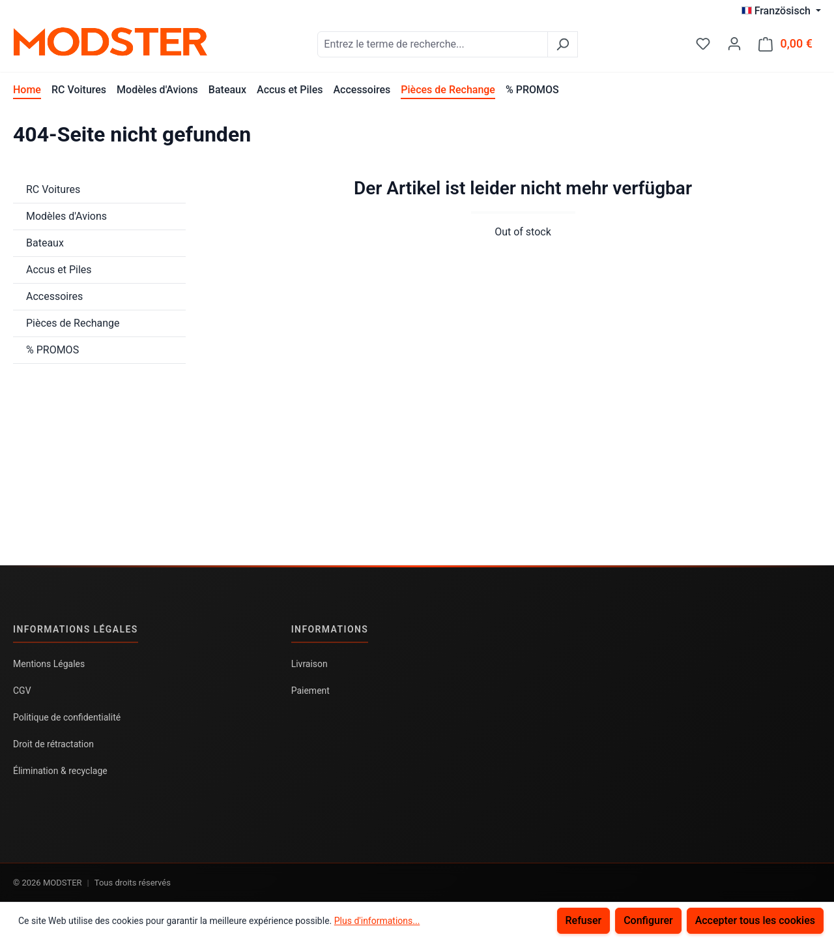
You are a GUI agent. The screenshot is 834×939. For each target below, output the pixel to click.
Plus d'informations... (377, 921)
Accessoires (54, 296)
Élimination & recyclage (60, 771)
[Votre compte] (734, 44)
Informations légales (75, 629)
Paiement (310, 690)
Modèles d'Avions (66, 216)
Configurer (648, 920)
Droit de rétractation (53, 744)
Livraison (309, 664)
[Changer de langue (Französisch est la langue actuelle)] (781, 11)
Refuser (584, 920)
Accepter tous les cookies (755, 920)
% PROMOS (52, 350)
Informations (330, 629)
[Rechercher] (562, 44)
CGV (22, 690)
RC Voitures (53, 189)
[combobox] (432, 44)
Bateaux (45, 243)
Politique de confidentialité (67, 717)
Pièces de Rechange (73, 323)
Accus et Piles (59, 269)
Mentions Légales (49, 664)
